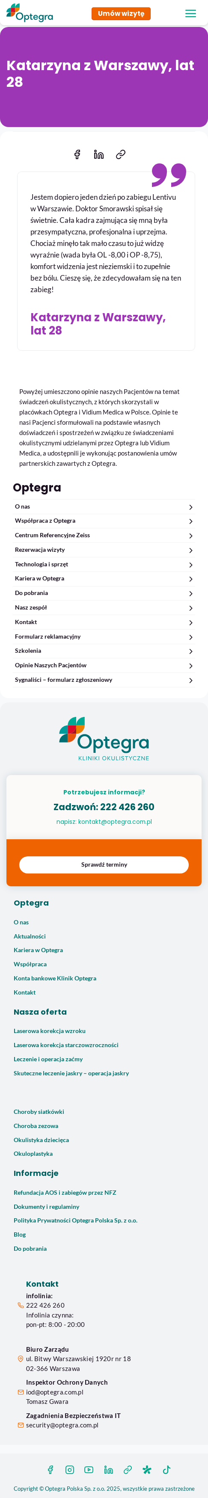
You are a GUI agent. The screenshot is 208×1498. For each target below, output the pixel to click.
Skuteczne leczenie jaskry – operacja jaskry (71, 1073)
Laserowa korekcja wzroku (50, 1030)
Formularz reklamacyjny (105, 637)
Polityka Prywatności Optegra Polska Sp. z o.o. (75, 1220)
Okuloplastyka (33, 1153)
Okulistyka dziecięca (41, 1140)
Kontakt (105, 622)
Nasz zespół (105, 608)
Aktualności (30, 936)
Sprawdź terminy (104, 864)
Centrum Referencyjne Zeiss (105, 535)
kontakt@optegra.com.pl (115, 821)
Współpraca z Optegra (105, 521)
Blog (20, 1234)
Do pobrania (105, 593)
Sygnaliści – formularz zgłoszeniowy (105, 680)
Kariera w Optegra (105, 578)
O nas (105, 507)
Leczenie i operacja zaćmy (48, 1059)
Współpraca (30, 964)
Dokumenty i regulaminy (46, 1206)
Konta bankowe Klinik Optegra (55, 978)
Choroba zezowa (36, 1125)
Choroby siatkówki (39, 1111)
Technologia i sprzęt (105, 564)
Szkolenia (105, 651)
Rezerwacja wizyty (105, 550)
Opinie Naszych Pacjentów (105, 665)
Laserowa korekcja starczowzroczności (66, 1045)
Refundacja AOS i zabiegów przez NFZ (65, 1192)
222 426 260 (127, 807)
